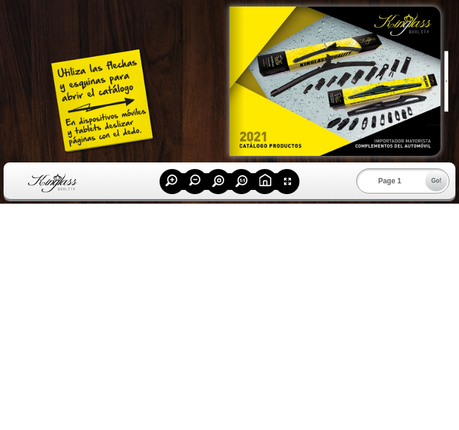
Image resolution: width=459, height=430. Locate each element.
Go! (436, 180)
